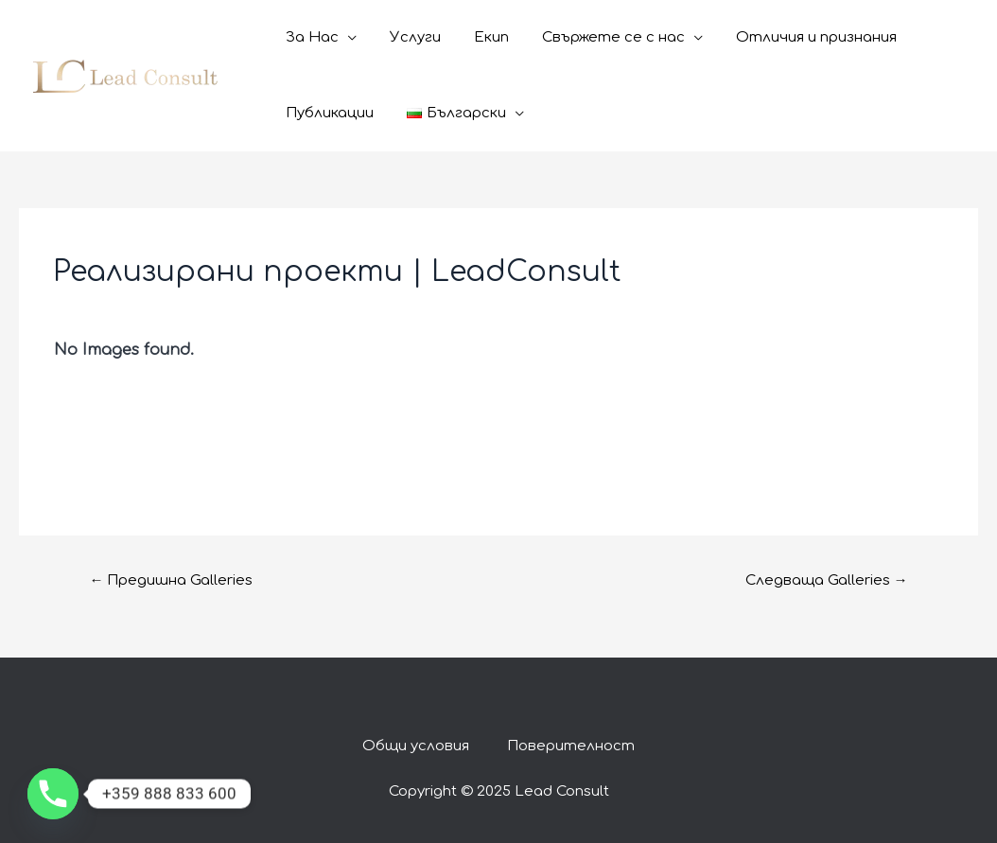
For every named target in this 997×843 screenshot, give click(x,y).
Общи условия (415, 746)
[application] (346, 38)
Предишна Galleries (171, 580)
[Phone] (53, 793)
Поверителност (571, 746)
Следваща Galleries (826, 580)
